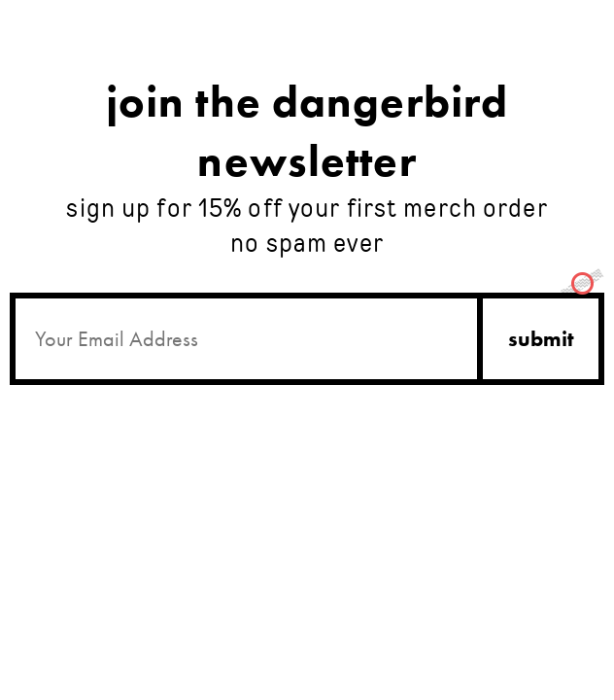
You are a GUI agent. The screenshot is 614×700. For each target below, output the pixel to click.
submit (541, 339)
